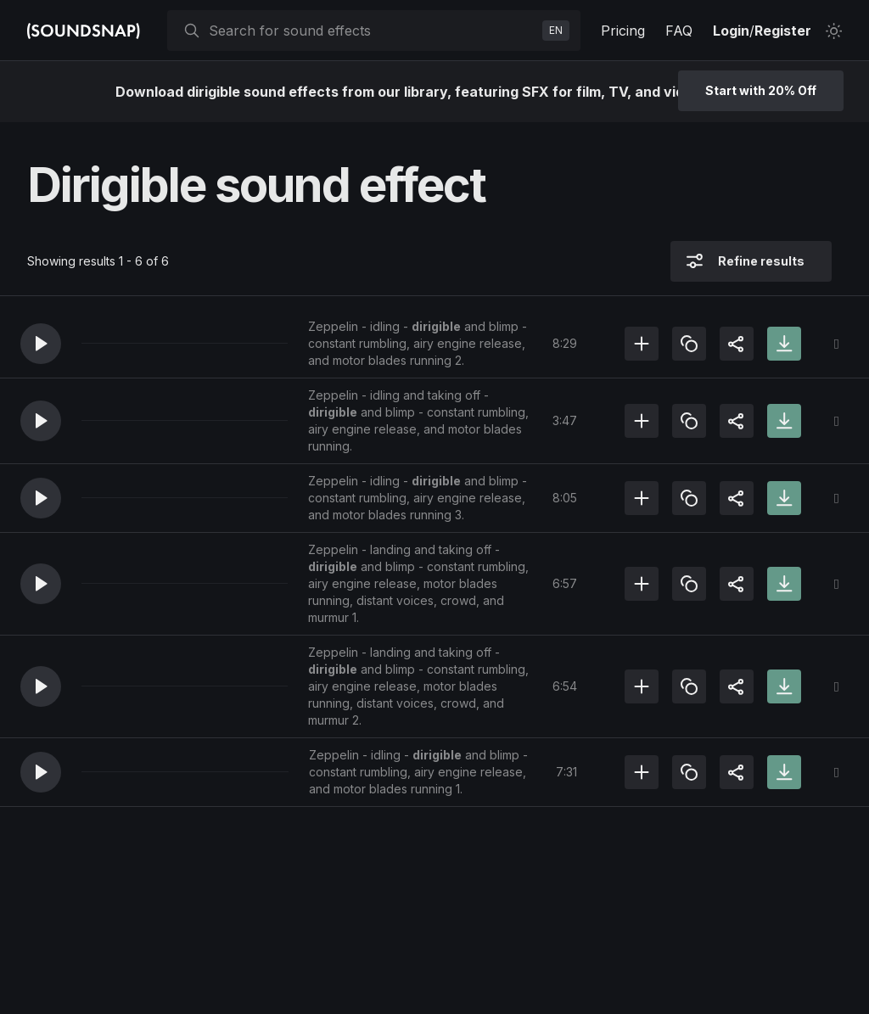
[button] (40, 343)
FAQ (678, 30)
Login (731, 30)
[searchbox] (372, 30)
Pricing (623, 30)
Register (782, 30)
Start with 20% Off (760, 90)
